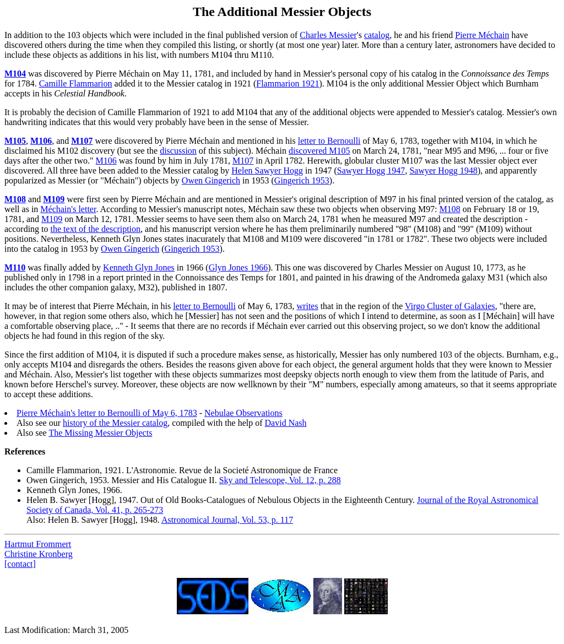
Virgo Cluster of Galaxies (450, 306)
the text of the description (96, 229)
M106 (41, 140)
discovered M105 (319, 150)
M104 (15, 73)
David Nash (286, 422)
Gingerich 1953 (301, 180)
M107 (82, 140)
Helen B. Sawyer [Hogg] (70, 500)
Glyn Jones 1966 (238, 267)
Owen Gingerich (211, 180)
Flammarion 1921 (287, 83)
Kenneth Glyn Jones (139, 267)
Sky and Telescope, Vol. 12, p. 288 (280, 480)
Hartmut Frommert (37, 544)
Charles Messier (328, 35)
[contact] (20, 564)
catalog (376, 35)
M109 (53, 199)
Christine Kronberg (38, 554)
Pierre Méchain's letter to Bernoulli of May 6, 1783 (107, 413)
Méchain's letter (68, 209)
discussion (178, 150)
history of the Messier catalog (115, 422)
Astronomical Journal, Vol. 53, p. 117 (227, 519)
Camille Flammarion (75, 83)
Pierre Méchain (482, 35)
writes (307, 306)
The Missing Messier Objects (100, 432)
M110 (14, 267)
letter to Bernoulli (329, 140)
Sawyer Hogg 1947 (371, 170)
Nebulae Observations (243, 413)
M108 (15, 199)
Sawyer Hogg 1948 (443, 170)
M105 (15, 140)
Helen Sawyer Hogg (267, 170)
